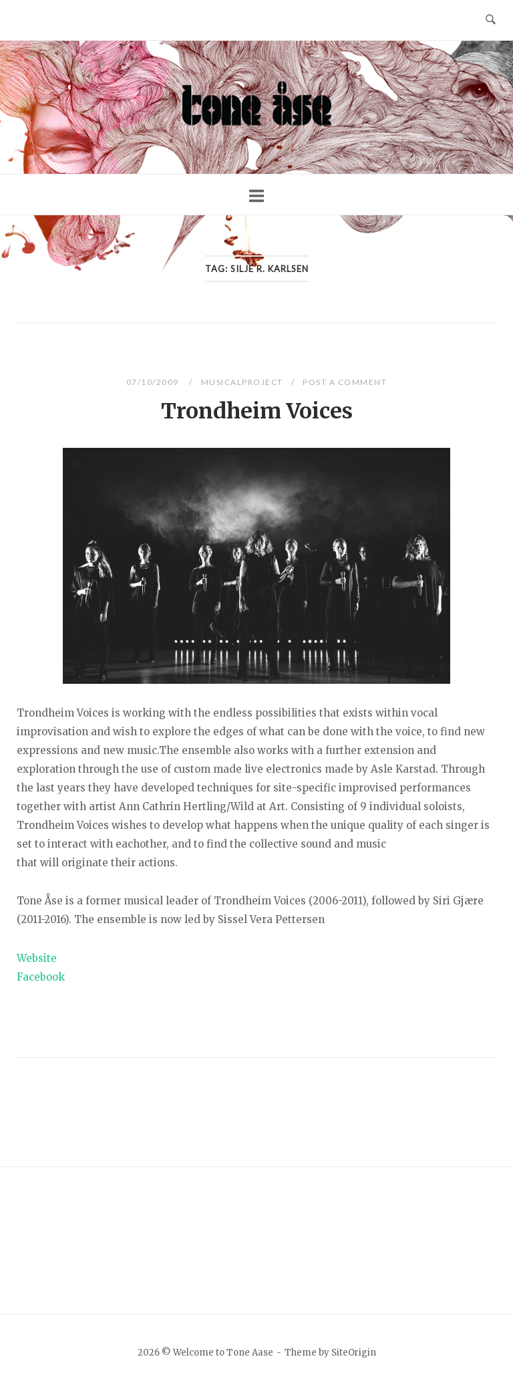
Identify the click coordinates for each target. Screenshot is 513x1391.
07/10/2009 (154, 382)
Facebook (41, 977)
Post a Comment (345, 382)
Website (37, 958)
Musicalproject (242, 382)
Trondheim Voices (257, 411)
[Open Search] (490, 20)
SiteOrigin (353, 1352)
